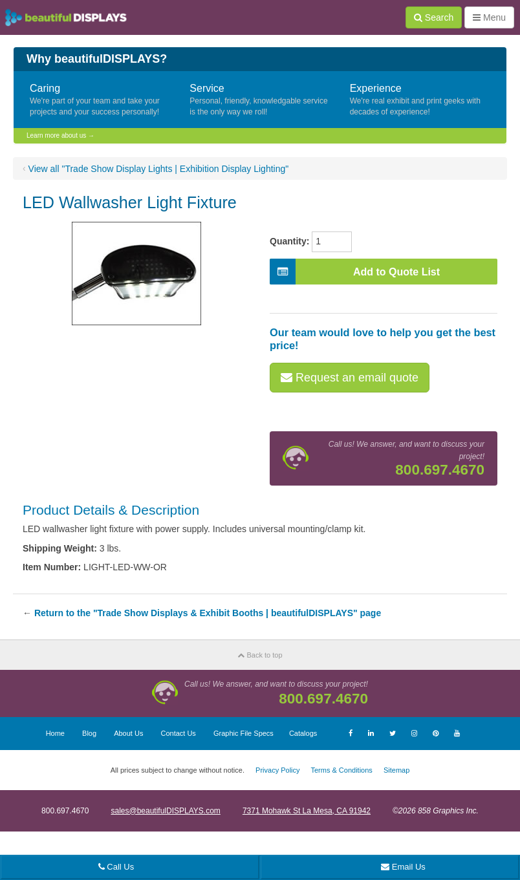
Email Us (403, 867)
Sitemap (396, 770)
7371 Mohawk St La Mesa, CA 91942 (307, 810)
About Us (128, 733)
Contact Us (177, 733)
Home (55, 733)
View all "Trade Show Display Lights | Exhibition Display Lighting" (158, 169)
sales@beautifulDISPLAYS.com (165, 810)
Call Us (116, 867)
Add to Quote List (355, 271)
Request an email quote (349, 377)
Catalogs (303, 733)
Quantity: (289, 241)
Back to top (259, 655)
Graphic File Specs (243, 733)
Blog (89, 733)
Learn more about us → (60, 135)
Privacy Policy (277, 770)
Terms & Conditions (341, 770)
